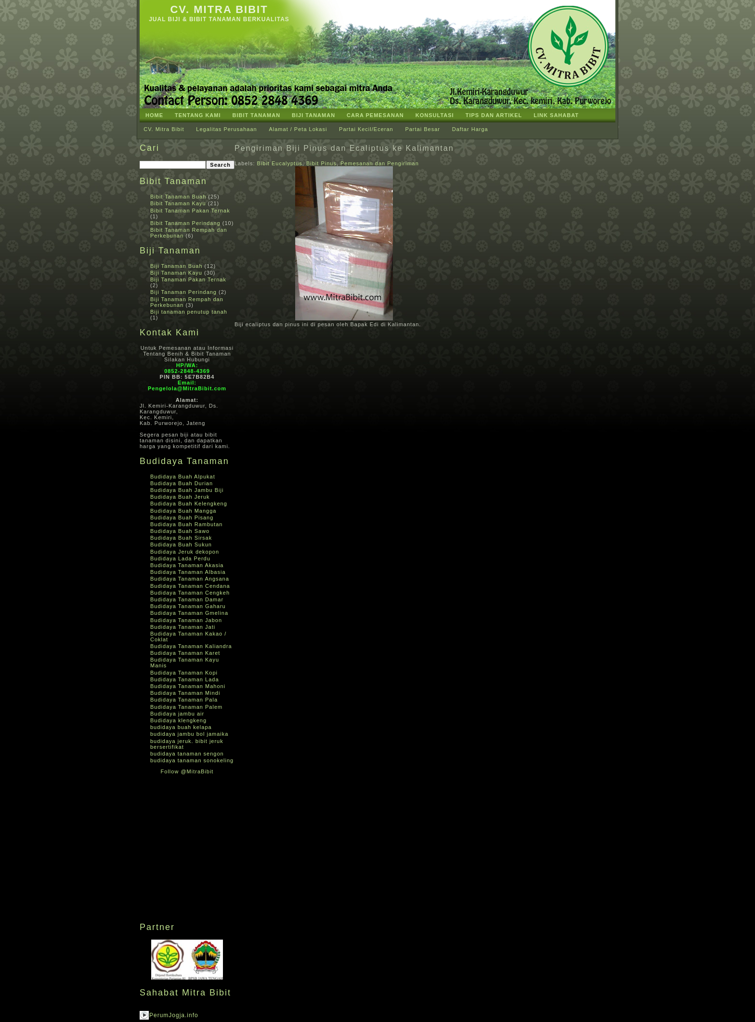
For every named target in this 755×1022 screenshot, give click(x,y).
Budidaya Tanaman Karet (185, 653)
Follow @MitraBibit (187, 771)
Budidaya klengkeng (178, 720)
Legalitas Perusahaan (226, 129)
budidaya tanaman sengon (187, 754)
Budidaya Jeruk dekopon (184, 552)
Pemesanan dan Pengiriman (379, 163)
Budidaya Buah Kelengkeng (188, 503)
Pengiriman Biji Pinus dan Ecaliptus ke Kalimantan (344, 148)
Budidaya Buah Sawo (179, 531)
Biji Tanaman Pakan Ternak (188, 279)
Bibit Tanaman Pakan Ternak (190, 210)
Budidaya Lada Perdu (180, 558)
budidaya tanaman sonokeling (192, 760)
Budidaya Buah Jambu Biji (186, 490)
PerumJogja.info (173, 1015)
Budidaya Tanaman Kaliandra (191, 646)
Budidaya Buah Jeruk (180, 497)
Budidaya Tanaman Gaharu (188, 606)
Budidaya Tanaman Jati (182, 627)
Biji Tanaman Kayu (176, 273)
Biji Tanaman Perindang (183, 292)
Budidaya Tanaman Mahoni (187, 686)
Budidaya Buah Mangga (183, 511)
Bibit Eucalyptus (279, 163)
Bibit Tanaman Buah (178, 196)
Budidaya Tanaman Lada (184, 679)
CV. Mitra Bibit (219, 9)
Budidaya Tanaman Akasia (186, 565)
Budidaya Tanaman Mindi (185, 693)
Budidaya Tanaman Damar (186, 599)
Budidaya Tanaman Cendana (190, 586)
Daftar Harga (470, 129)
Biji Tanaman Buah (176, 266)
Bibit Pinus (321, 163)
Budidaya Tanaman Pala (184, 700)
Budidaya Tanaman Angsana (189, 579)
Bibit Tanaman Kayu (178, 203)
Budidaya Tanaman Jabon (186, 620)
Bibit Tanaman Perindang (185, 223)
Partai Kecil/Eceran (366, 129)
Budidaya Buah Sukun (181, 544)
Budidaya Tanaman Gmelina (189, 613)
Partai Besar (422, 129)
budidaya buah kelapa (181, 727)
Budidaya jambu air (177, 714)
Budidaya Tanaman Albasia (188, 572)
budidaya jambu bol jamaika (189, 734)
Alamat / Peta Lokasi (298, 129)
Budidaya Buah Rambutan (186, 524)
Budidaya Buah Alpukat (182, 476)
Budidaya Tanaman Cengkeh (190, 593)
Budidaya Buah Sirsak (181, 538)
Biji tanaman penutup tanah (188, 312)
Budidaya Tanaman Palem (186, 707)
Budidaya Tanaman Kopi (184, 673)
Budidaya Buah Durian (181, 483)
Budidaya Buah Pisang (181, 517)
